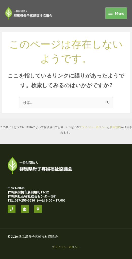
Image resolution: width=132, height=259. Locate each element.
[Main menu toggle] (116, 13)
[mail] (25, 209)
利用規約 (115, 127)
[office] (38, 209)
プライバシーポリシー (93, 127)
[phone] (11, 209)
